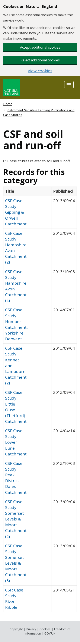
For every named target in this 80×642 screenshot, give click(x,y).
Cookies (45, 629)
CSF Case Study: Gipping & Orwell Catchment (16, 212)
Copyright (16, 629)
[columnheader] (27, 191)
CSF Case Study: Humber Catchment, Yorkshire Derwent (16, 324)
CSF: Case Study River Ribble (14, 598)
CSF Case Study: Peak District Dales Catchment (16, 478)
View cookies (40, 71)
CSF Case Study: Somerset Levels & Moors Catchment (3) (16, 563)
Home (7, 104)
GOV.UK (49, 633)
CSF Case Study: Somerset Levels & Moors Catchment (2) (16, 519)
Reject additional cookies (40, 60)
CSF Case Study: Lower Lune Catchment (16, 442)
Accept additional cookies (40, 47)
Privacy (31, 629)
